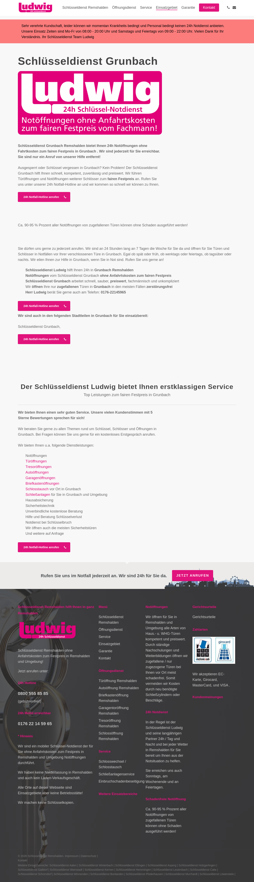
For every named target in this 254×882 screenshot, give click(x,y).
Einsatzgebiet (109, 644)
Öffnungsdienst (111, 630)
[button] (44, 197)
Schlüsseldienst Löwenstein (217, 874)
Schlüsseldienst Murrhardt (181, 874)
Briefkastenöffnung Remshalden (113, 698)
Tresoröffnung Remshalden (110, 723)
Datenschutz (88, 856)
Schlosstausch (36, 489)
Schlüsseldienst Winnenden (71, 874)
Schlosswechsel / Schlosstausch (112, 764)
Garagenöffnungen (40, 478)
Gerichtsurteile (204, 617)
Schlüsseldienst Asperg (161, 865)
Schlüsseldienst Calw (203, 869)
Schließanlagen (37, 495)
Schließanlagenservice (117, 774)
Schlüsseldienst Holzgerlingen (197, 865)
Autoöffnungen (37, 472)
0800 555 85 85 (33, 693)
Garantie (105, 651)
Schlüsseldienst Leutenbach (170, 869)
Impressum (72, 856)
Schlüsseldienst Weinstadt (66, 869)
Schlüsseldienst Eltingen (130, 865)
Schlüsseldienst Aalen (62, 865)
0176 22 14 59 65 (35, 723)
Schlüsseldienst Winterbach (96, 865)
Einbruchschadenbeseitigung (120, 781)
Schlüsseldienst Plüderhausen (144, 874)
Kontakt (105, 658)
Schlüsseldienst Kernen (99, 869)
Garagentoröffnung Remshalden (114, 710)
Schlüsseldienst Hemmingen (133, 869)
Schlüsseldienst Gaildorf (33, 869)
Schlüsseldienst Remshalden (111, 619)
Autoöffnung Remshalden (119, 688)
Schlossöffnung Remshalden (111, 736)
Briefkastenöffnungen (42, 483)
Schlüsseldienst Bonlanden (107, 874)
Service (105, 637)
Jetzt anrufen (192, 575)
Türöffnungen (36, 461)
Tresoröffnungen (38, 467)
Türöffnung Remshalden (118, 681)
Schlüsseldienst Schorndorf (35, 874)
